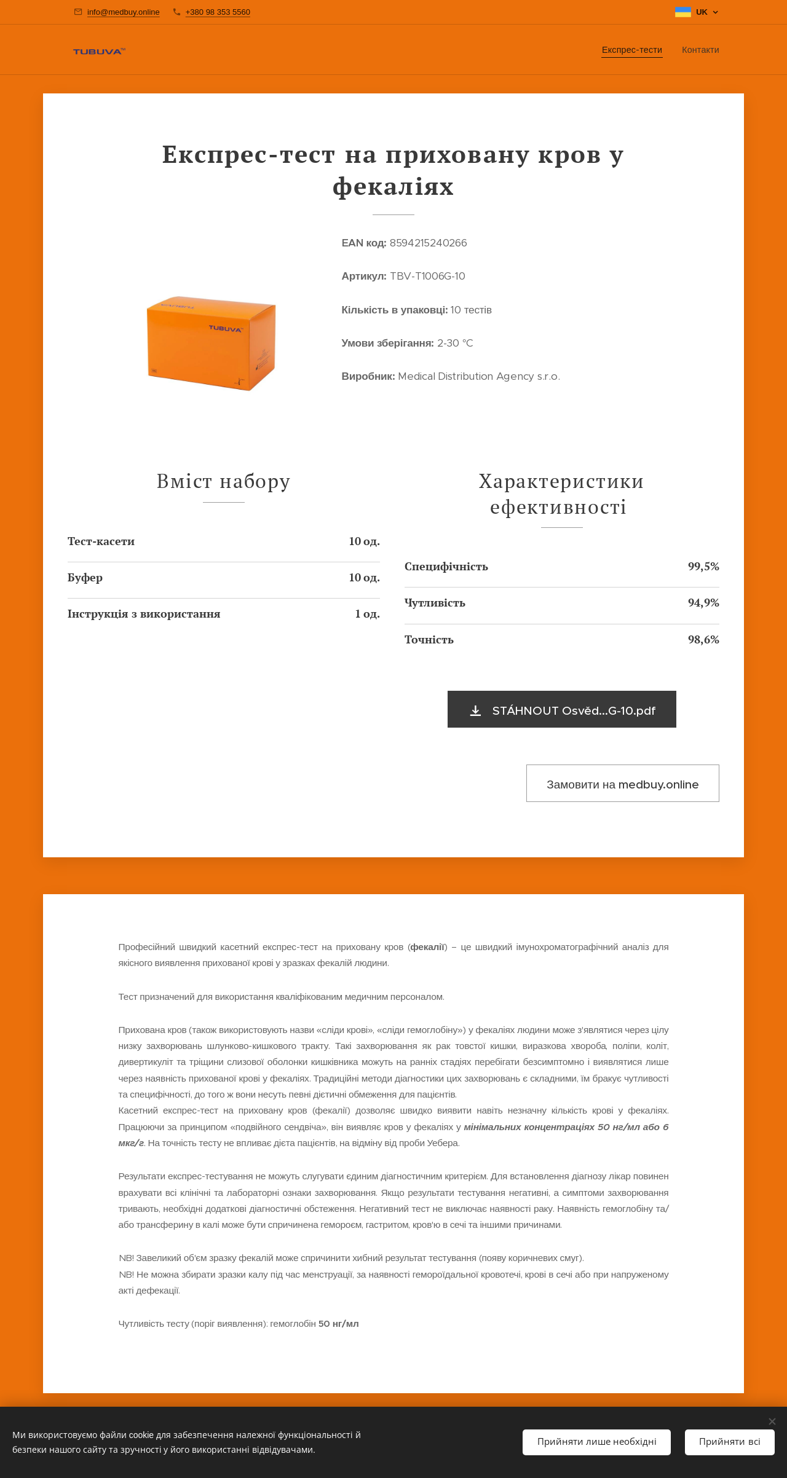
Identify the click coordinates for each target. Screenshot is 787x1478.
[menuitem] (635, 49)
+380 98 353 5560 (218, 12)
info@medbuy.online (123, 12)
